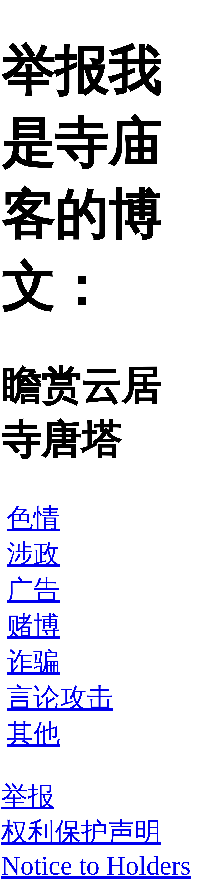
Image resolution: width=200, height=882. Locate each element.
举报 (27, 796)
